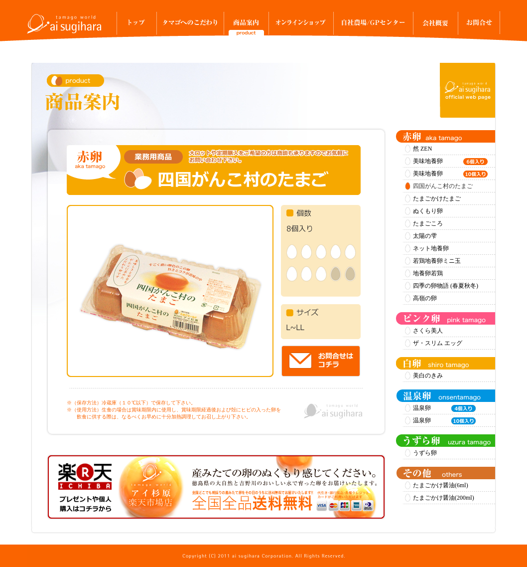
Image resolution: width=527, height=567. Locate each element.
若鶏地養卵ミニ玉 (437, 260)
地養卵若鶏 (428, 273)
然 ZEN (422, 148)
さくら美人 (428, 330)
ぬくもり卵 (428, 210)
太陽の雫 (425, 235)
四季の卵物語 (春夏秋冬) (445, 285)
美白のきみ (428, 375)
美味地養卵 (450, 162)
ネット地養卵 (431, 248)
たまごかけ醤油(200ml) (443, 497)
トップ (136, 25)
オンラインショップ (300, 25)
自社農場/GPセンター (373, 25)
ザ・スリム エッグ (437, 343)
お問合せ (479, 25)
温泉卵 (444, 408)
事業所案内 (435, 25)
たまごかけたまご (437, 198)
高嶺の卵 (425, 298)
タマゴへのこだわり (190, 25)
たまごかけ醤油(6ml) (440, 485)
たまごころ (428, 223)
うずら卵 (425, 452)
